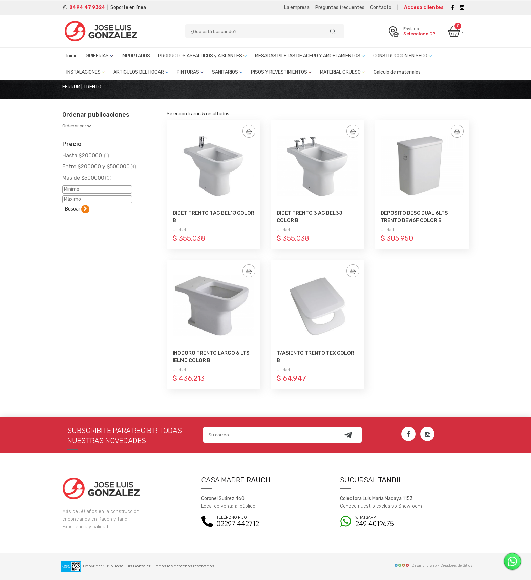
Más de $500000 (86, 178)
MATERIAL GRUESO (342, 72)
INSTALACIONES (85, 72)
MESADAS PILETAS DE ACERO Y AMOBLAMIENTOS (310, 56)
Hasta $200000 (85, 155)
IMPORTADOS (136, 56)
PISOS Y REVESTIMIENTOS (281, 72)
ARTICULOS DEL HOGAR (141, 72)
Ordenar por (76, 125)
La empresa (297, 8)
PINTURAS (190, 72)
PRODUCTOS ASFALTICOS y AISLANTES (202, 56)
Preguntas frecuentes (339, 8)
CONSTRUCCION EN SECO (402, 56)
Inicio (72, 56)
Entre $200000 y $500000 (99, 166)
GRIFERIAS (99, 56)
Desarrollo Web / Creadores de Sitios (433, 565)
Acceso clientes (424, 8)
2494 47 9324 (87, 8)
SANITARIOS (227, 72)
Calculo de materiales (397, 72)
